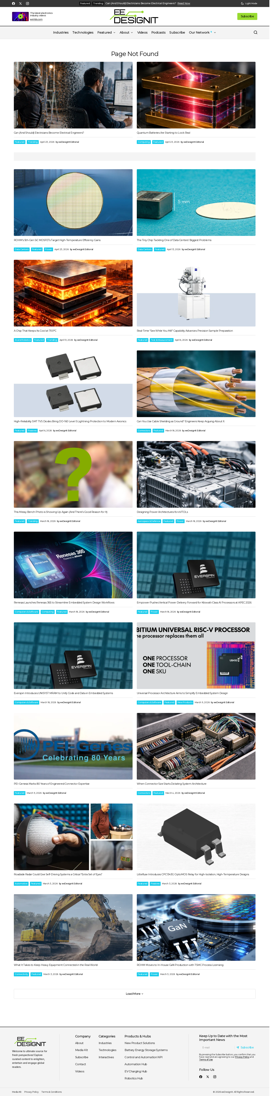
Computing (144, 142)
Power (48, 249)
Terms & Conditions (51, 1092)
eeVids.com (36, 19)
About (79, 1043)
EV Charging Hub (136, 1071)
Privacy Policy (242, 1057)
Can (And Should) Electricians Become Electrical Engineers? (140, 3)
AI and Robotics (23, 340)
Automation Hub (136, 1064)
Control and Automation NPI (143, 1057)
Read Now (183, 3)
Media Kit (81, 1050)
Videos (79, 1071)
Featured (85, 3)
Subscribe (81, 1057)
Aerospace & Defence (149, 521)
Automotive (21, 883)
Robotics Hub (134, 1078)
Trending (98, 3)
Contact (80, 1064)
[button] (249, 3)
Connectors (144, 430)
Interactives (106, 1057)
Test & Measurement (162, 340)
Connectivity (21, 974)
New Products (185, 702)
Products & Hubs (138, 1036)
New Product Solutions (140, 1043)
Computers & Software (26, 611)
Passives (32, 430)
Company (82, 1036)
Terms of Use (206, 1059)
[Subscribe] (246, 1047)
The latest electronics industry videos (41, 14)
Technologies (107, 1050)
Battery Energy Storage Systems (146, 1050)
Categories (107, 1036)
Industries (105, 1043)
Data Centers (22, 249)
